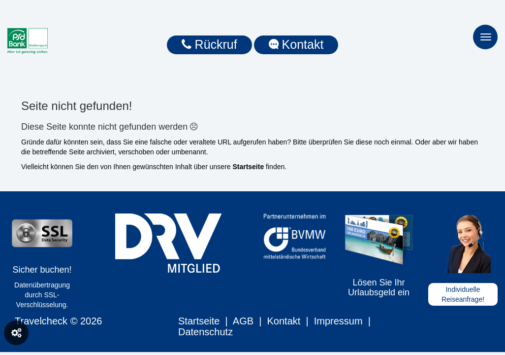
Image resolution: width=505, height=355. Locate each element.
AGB (243, 321)
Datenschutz (205, 331)
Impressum (338, 321)
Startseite (199, 321)
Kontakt (283, 321)
